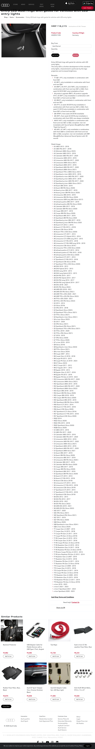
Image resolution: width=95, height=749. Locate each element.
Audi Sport (24, 729)
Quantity (54, 49)
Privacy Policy (78, 746)
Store (15, 4)
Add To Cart (55, 55)
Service (31, 4)
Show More (6, 706)
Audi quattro (25, 727)
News (23, 4)
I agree (88, 746)
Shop (6, 17)
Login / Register (87, 8)
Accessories (20, 17)
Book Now (52, 5)
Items (12, 17)
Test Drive (42, 5)
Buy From (54, 43)
